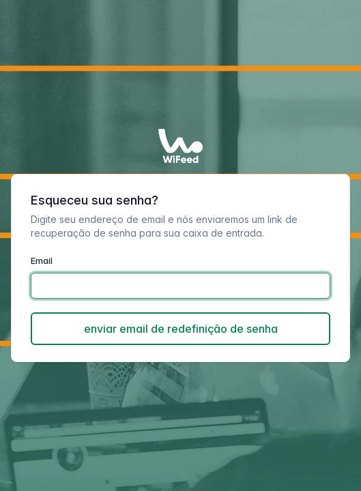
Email (42, 260)
